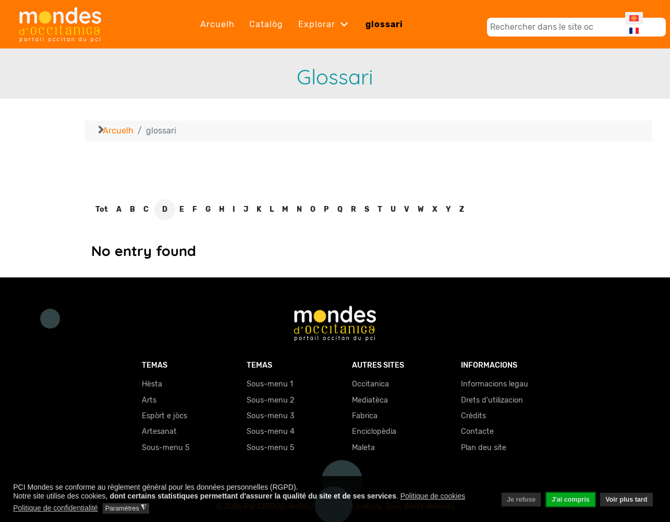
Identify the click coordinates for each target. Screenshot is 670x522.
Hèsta (152, 384)
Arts (149, 400)
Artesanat (159, 431)
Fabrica (364, 415)
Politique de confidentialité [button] (55, 508)
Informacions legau (494, 384)
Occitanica (370, 384)
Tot (101, 209)
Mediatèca (370, 400)
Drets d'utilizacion (492, 400)
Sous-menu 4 (271, 431)
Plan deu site (483, 447)
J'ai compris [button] (571, 499)
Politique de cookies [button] (433, 496)
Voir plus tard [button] (626, 499)
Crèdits (473, 415)
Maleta (363, 447)
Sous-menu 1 (270, 384)
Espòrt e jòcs (164, 415)
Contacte (477, 431)
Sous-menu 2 (270, 400)
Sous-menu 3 (271, 415)
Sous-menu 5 (166, 447)
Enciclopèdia (374, 431)
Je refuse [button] (521, 499)
